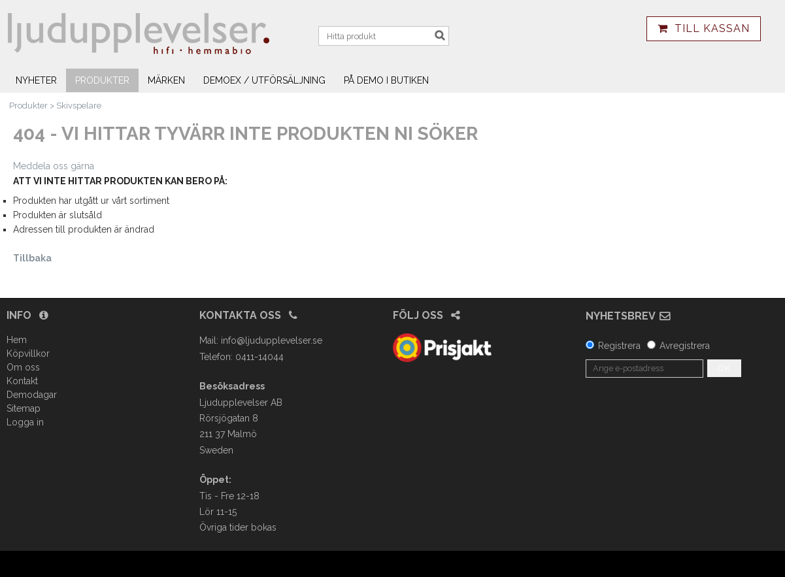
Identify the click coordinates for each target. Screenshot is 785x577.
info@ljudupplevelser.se (271, 340)
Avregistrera (685, 345)
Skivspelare (78, 105)
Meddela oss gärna (53, 166)
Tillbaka (32, 258)
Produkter (102, 80)
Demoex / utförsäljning (264, 80)
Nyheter (36, 80)
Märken (166, 80)
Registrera (619, 345)
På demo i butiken (386, 80)
